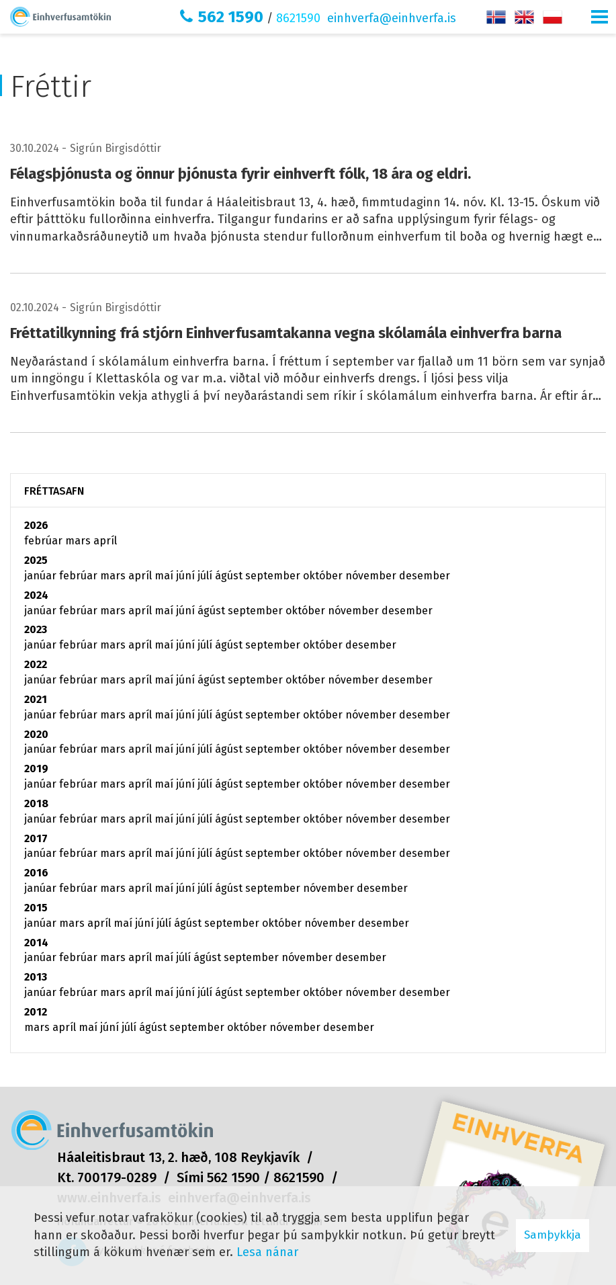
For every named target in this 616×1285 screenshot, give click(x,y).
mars (79, 540)
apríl (105, 540)
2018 (36, 803)
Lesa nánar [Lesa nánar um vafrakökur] (267, 1252)
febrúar (44, 540)
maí (165, 575)
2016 (36, 872)
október (324, 575)
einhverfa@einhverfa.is (391, 18)
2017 (36, 838)
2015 (36, 907)
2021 (35, 699)
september (274, 575)
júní (186, 575)
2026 (36, 525)
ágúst (230, 575)
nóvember (372, 575)
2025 (36, 560)
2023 (35, 629)
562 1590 (230, 16)
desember (424, 575)
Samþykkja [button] (552, 1235)
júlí (206, 575)
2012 (35, 1011)
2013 (35, 976)
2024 (36, 595)
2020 (36, 734)
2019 (36, 768)
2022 (35, 664)
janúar (41, 575)
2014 (36, 942)
